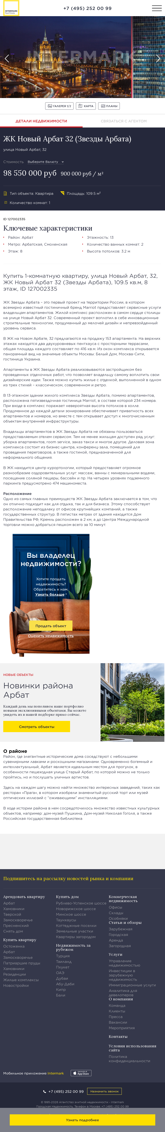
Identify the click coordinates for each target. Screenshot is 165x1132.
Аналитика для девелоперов (123, 992)
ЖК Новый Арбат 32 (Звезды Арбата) (67, 138)
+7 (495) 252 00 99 (87, 8)
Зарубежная (120, 929)
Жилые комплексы (21, 980)
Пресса (116, 1016)
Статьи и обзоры (125, 922)
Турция (63, 956)
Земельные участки (74, 931)
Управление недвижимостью (124, 963)
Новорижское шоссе (76, 908)
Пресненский (16, 925)
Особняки (118, 918)
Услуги (115, 954)
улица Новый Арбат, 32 (24, 149)
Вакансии (118, 1022)
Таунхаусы (66, 920)
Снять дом (13, 931)
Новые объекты (18, 675)
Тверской (12, 914)
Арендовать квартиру (24, 896)
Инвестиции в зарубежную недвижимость (123, 974)
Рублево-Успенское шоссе (81, 903)
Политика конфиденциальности (129, 1058)
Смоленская (55, 244)
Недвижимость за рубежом (73, 947)
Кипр (61, 989)
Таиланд (64, 961)
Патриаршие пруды (21, 963)
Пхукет (62, 967)
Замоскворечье (18, 920)
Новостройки (16, 985)
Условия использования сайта (132, 1047)
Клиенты (117, 1011)
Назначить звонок (104, 1091)
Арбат (27, 237)
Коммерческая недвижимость (123, 898)
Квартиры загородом (76, 936)
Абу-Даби (65, 984)
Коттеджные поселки (76, 925)
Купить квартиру (19, 939)
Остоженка (14, 946)
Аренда (116, 940)
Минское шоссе (71, 914)
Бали (60, 995)
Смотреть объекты (36, 726)
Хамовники (13, 908)
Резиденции (14, 974)
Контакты (118, 1036)
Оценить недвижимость (51, 635)
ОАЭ (60, 972)
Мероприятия (122, 1028)
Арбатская (32, 244)
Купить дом (67, 896)
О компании (121, 998)
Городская (118, 934)
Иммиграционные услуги (132, 985)
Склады (116, 913)
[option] (82, 57)
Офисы (115, 907)
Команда (117, 1005)
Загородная (120, 945)
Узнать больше (49, 594)
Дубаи (62, 978)
